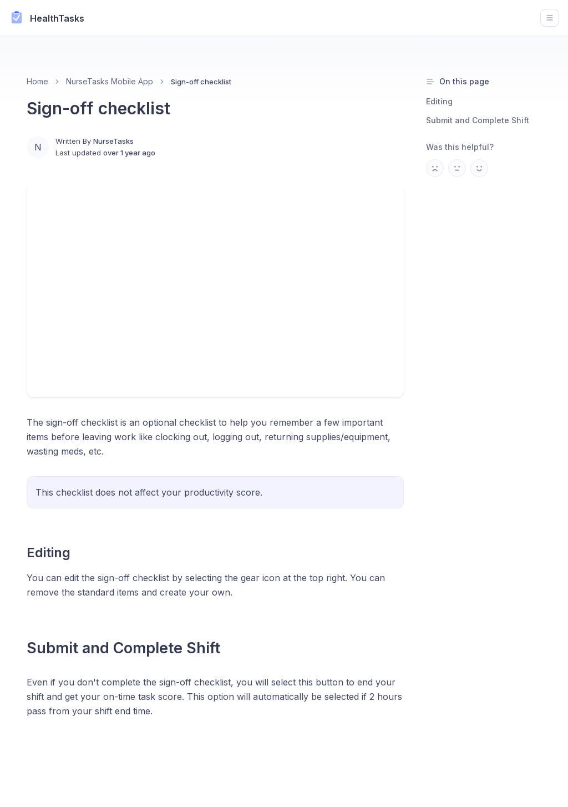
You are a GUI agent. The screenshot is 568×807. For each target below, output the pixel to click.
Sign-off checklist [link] (201, 81)
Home (37, 81)
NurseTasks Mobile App (109, 81)
